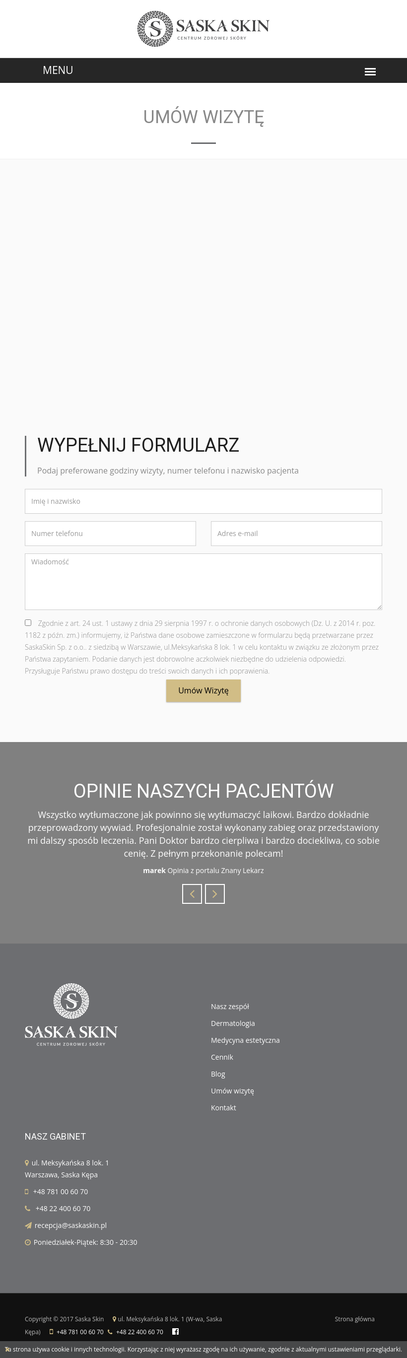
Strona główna (355, 1319)
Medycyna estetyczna (245, 1040)
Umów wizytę (203, 690)
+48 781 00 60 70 (60, 1191)
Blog (218, 1074)
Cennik (222, 1057)
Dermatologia (233, 1023)
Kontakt (223, 1107)
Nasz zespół (230, 1006)
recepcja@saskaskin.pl (71, 1225)
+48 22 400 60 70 (63, 1208)
